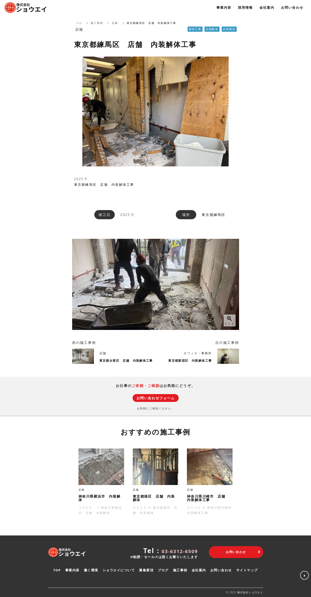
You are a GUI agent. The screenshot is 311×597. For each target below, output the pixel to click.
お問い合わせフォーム (155, 398)
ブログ (163, 570)
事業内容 (72, 570)
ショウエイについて (119, 570)
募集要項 (146, 570)
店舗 (115, 23)
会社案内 (199, 570)
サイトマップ (247, 570)
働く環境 (91, 570)
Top (79, 23)
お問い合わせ (221, 570)
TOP (57, 570)
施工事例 (97, 23)
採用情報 (245, 8)
